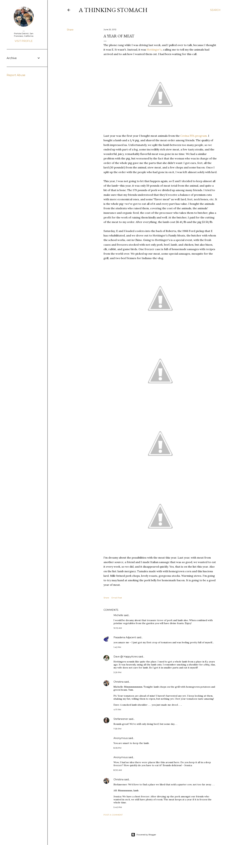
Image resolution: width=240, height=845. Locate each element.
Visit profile (24, 41)
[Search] (215, 10)
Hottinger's (154, 49)
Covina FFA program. (194, 135)
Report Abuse (16, 75)
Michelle (118, 615)
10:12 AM (118, 628)
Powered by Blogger (143, 835)
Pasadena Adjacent (125, 637)
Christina (119, 681)
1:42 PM (117, 647)
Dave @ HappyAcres (126, 656)
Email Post (117, 597)
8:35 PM (117, 748)
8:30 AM (118, 770)
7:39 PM (117, 728)
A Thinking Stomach (113, 10)
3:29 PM (117, 672)
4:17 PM (117, 709)
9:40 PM (118, 807)
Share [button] (70, 29)
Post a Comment (113, 814)
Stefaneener (121, 718)
